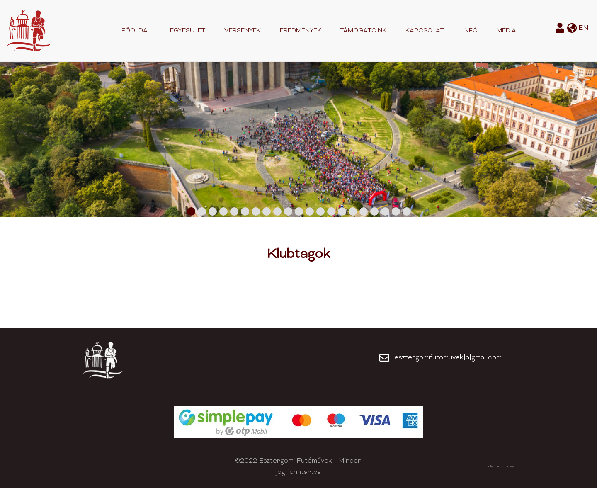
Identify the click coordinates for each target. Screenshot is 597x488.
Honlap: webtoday (498, 466)
